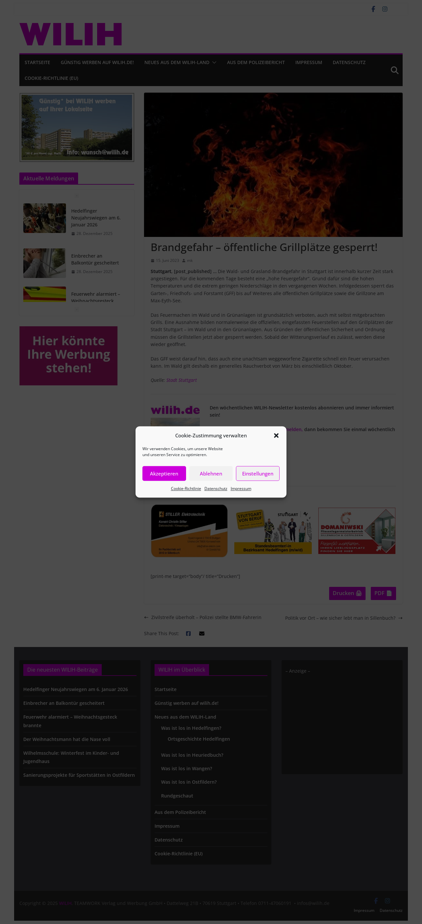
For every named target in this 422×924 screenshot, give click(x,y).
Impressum (241, 488)
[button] (276, 435)
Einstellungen (257, 473)
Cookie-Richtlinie (186, 488)
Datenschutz (215, 488)
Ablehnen (211, 473)
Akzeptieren (164, 473)
